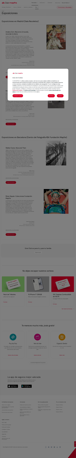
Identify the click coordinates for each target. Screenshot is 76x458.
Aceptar (60, 95)
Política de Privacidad (30, 90)
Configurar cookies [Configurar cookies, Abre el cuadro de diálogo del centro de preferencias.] (18, 95)
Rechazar (51, 95)
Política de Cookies (17, 90)
